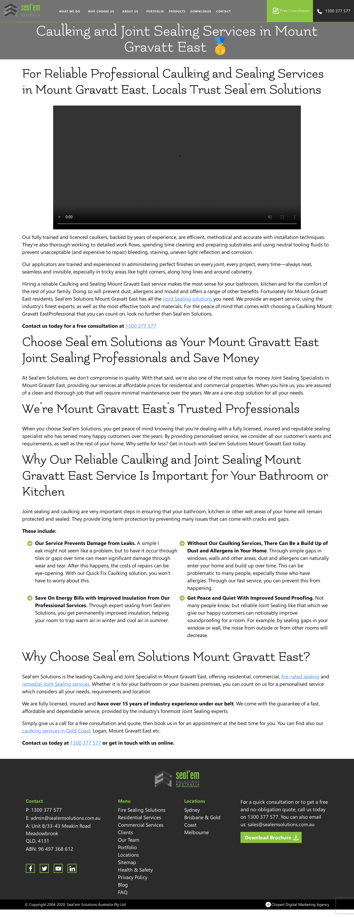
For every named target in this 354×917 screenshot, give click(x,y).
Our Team (128, 839)
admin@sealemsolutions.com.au (66, 817)
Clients (125, 832)
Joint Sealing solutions (187, 298)
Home (52, 11)
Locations (128, 854)
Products (177, 11)
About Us (130, 11)
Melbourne (196, 832)
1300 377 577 (333, 11)
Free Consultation (291, 11)
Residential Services (139, 817)
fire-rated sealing (300, 676)
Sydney (192, 809)
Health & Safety (135, 869)
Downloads (200, 11)
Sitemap (127, 862)
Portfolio (155, 11)
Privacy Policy (132, 877)
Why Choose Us (101, 11)
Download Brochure (268, 837)
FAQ (122, 892)
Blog (123, 884)
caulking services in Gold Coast (56, 730)
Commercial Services (140, 824)
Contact (223, 11)
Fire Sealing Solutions (141, 809)
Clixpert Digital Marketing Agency (300, 904)
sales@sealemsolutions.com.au (281, 824)
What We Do (69, 11)
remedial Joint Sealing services (56, 683)
